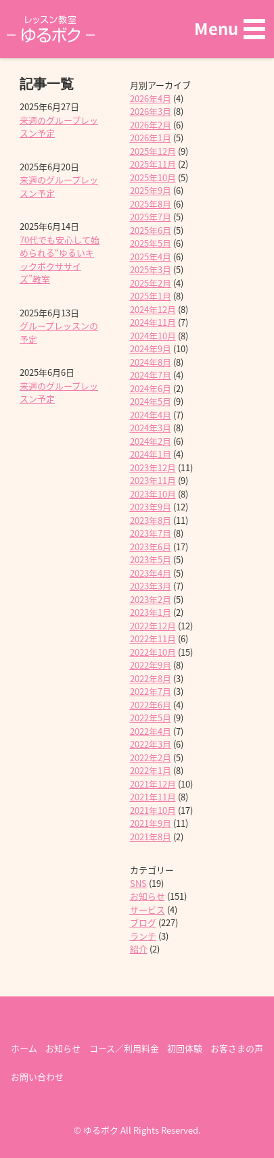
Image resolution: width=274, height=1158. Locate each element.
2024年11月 (153, 322)
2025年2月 (150, 282)
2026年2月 (150, 124)
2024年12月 (153, 309)
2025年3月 (150, 269)
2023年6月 (150, 546)
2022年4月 (150, 731)
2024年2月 (150, 441)
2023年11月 (153, 480)
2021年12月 (153, 783)
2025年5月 (150, 243)
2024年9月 (150, 348)
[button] (230, 29)
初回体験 (184, 1048)
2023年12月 (153, 467)
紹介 (138, 948)
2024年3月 (150, 427)
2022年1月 (150, 770)
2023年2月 (150, 599)
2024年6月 (150, 388)
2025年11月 (153, 164)
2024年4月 (150, 414)
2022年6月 (150, 704)
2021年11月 (153, 796)
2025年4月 (150, 256)
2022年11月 (153, 638)
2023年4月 (150, 572)
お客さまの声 (236, 1048)
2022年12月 (153, 625)
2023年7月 (150, 533)
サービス (147, 909)
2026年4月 (150, 98)
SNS (138, 883)
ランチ (143, 936)
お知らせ (147, 896)
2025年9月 (150, 190)
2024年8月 (150, 362)
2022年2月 (150, 757)
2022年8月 (150, 678)
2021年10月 (153, 810)
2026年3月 (150, 111)
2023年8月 (150, 520)
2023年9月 (150, 506)
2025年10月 (153, 177)
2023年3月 (150, 585)
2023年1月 (150, 612)
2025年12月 (153, 151)
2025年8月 (150, 203)
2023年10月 (153, 493)
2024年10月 (153, 335)
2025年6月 (150, 230)
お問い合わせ (37, 1076)
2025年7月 (150, 216)
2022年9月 (150, 664)
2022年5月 (150, 717)
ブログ (143, 922)
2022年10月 (153, 652)
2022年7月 (150, 691)
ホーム (24, 1048)
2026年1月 (150, 137)
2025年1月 (150, 295)
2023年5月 (150, 559)
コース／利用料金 (124, 1048)
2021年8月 (150, 836)
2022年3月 (150, 744)
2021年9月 (150, 823)
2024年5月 (150, 401)
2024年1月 (150, 454)
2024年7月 (150, 374)
